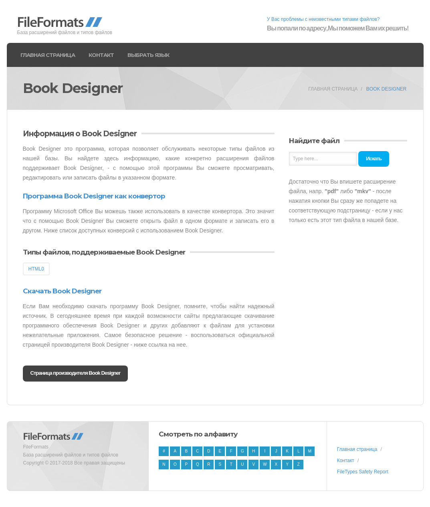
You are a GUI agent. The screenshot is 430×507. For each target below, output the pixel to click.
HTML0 (36, 269)
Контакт (101, 55)
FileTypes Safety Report (362, 472)
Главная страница (47, 55)
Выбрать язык (148, 55)
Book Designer (386, 89)
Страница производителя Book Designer (75, 373)
